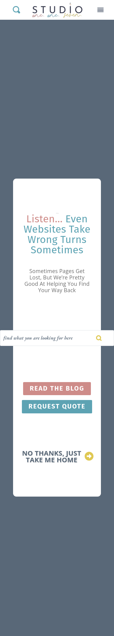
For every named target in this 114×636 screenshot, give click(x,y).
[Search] (57, 338)
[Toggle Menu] (100, 10)
